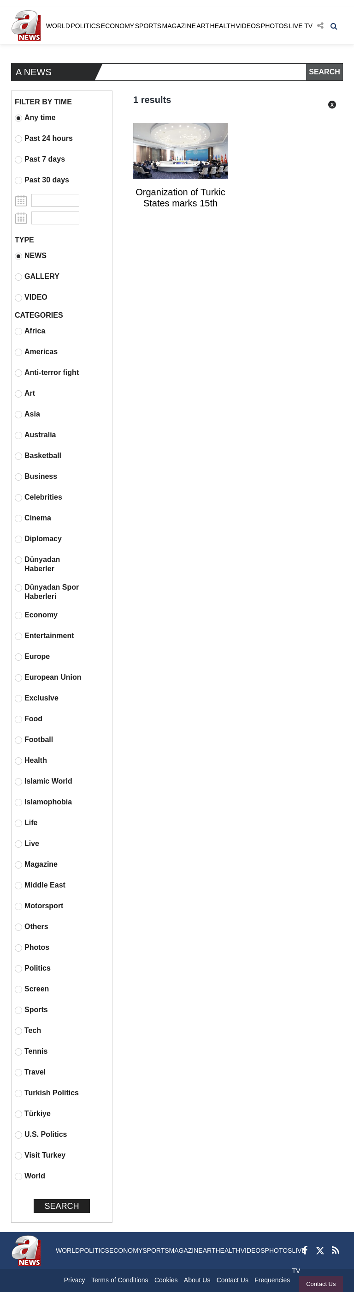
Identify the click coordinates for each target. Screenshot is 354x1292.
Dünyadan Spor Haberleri (47, 591)
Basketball (38, 456)
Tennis (31, 1051)
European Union (48, 677)
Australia (35, 435)
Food (28, 719)
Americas (36, 352)
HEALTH (222, 26)
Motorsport (39, 906)
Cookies (166, 1280)
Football (34, 740)
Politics (33, 968)
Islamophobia (43, 802)
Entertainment (44, 636)
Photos (32, 947)
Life (26, 823)
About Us (197, 1280)
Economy (36, 615)
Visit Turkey (40, 1155)
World (30, 1176)
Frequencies (272, 1280)
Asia (27, 414)
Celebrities (38, 497)
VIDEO (31, 297)
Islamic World (43, 781)
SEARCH (324, 72)
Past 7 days (40, 159)
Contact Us (321, 1283)
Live (27, 843)
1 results (152, 100)
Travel (30, 1072)
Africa (30, 331)
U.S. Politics (41, 1134)
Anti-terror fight (47, 372)
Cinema (33, 518)
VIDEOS (248, 26)
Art (25, 393)
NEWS (31, 256)
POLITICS (85, 26)
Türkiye (33, 1114)
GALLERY (37, 276)
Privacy (74, 1280)
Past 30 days (42, 180)
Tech (28, 1030)
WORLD (58, 26)
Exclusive (37, 698)
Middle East (40, 885)
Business (36, 476)
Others (31, 927)
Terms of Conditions (119, 1280)
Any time (35, 118)
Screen (32, 989)
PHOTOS (274, 26)
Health (31, 760)
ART (202, 26)
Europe (32, 656)
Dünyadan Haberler (37, 564)
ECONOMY (117, 26)
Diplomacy (38, 539)
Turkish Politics (47, 1093)
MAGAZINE (179, 26)
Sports (31, 1010)
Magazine (36, 864)
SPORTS (148, 26)
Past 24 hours (44, 138)
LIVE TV (301, 26)
